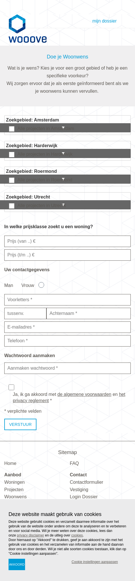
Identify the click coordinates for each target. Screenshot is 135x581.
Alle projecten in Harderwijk (45, 154)
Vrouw (27, 285)
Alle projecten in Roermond (44, 179)
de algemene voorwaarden (84, 394)
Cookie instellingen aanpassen (94, 562)
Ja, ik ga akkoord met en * (69, 397)
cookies (77, 535)
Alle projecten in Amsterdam (45, 128)
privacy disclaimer (30, 535)
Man (8, 285)
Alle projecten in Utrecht (41, 205)
